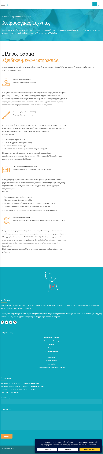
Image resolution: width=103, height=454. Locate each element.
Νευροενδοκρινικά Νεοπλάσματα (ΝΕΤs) (51, 367)
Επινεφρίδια (51, 364)
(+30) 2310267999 (15, 389)
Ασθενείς (51, 344)
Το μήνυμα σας (51, 420)
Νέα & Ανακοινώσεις (51, 351)
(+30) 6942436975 (30, 389)
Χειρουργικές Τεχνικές (51, 341)
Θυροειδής (51, 357)
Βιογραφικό (51, 348)
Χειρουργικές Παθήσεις (51, 337)
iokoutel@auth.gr (12, 392)
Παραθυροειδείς (51, 360)
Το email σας (51, 401)
